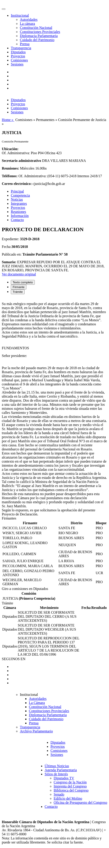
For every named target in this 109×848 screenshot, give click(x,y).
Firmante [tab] (19, 287)
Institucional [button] (20, 15)
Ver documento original (19, 274)
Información (20, 216)
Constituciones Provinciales (40, 32)
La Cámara (37, 703)
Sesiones (17, 64)
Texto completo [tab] (23, 282)
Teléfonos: (10, 176)
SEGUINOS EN (13, 659)
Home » (8, 120)
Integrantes (19, 203)
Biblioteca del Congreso (71, 790)
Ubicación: (10, 149)
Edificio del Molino (68, 798)
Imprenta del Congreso (70, 786)
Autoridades (28, 19)
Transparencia (21, 48)
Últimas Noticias (57, 766)
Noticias (17, 199)
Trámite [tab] (18, 292)
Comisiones (19, 60)
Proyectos (18, 56)
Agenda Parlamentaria (61, 770)
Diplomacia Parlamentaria (39, 36)
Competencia (20, 195)
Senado (59, 794)
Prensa (25, 44)
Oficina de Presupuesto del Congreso (80, 802)
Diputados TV (64, 778)
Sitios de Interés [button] (56, 774)
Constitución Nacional (36, 28)
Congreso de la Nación (70, 782)
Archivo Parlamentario (36, 731)
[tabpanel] (54, 407)
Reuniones (18, 212)
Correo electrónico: (17, 184)
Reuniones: (10, 168)
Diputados (18, 52)
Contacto (17, 220)
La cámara (27, 24)
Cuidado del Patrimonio (37, 40)
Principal (17, 191)
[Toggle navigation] (3, 9)
